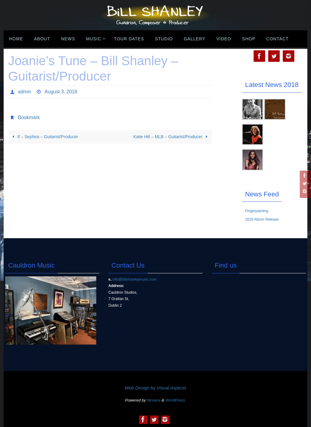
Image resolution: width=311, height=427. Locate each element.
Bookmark (29, 117)
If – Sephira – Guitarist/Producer (44, 136)
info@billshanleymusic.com (134, 279)
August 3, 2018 (60, 91)
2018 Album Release (262, 219)
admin (24, 91)
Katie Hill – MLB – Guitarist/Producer (171, 136)
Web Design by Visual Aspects (155, 387)
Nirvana (154, 400)
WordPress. (176, 400)
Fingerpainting (256, 211)
